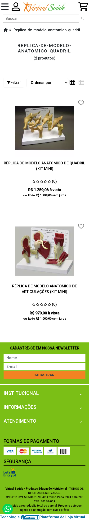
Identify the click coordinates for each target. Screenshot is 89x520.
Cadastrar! (44, 375)
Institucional (21, 393)
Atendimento (20, 421)
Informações (20, 407)
